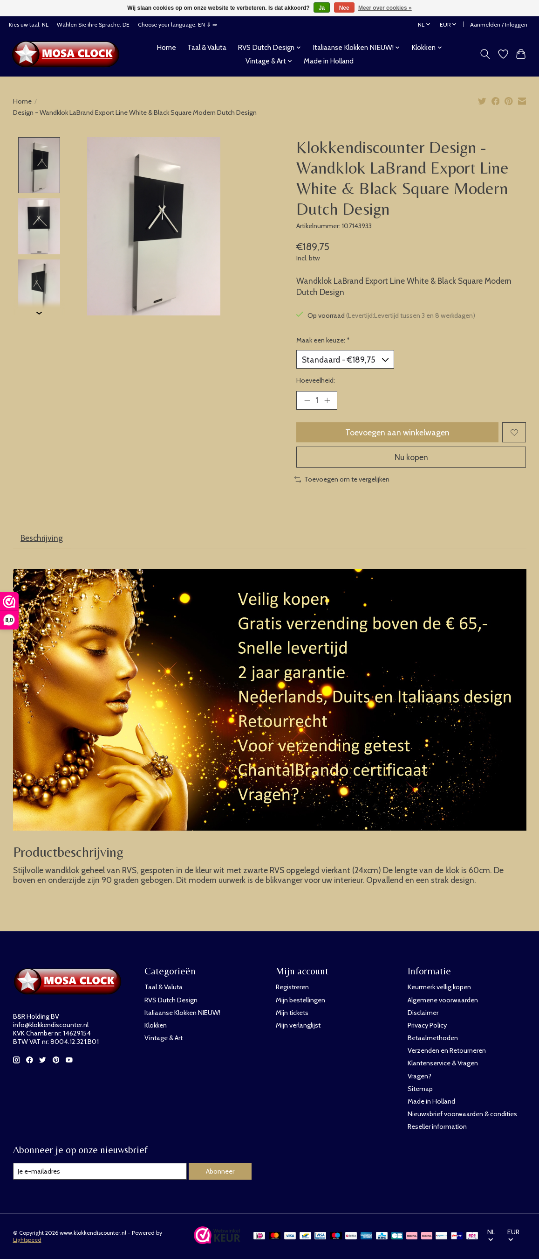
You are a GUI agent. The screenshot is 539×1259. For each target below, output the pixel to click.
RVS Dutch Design (171, 1000)
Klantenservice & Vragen (443, 1063)
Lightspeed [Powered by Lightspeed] (27, 1239)
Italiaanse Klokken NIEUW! (182, 1012)
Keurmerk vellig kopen (439, 987)
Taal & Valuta (206, 47)
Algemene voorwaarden (443, 1000)
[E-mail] (100, 1171)
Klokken (155, 1025)
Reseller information (437, 1126)
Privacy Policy (427, 1025)
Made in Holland (329, 60)
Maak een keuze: (323, 340)
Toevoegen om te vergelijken (342, 479)
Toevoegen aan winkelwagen (397, 432)
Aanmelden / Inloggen (498, 24)
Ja (322, 8)
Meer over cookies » (385, 8)
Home (166, 47)
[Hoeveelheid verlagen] (306, 400)
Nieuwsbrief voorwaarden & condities (462, 1114)
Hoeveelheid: (315, 380)
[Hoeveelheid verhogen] (327, 400)
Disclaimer (423, 1012)
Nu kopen (411, 457)
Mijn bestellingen (300, 1000)
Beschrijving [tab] (41, 538)
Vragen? (419, 1076)
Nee (344, 8)
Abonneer (220, 1171)
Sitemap (420, 1088)
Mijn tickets (292, 1012)
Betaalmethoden (433, 1038)
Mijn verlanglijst (298, 1025)
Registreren (292, 987)
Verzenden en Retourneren (447, 1050)
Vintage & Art (163, 1038)
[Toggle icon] (484, 54)
